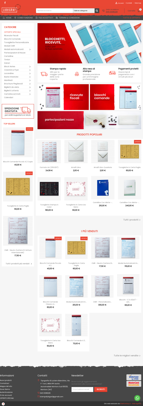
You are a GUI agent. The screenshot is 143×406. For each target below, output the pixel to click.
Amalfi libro (76, 167)
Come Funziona (25, 17)
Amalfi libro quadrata (103, 167)
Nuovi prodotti (6, 380)
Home (8, 17)
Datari (7, 63)
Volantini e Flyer (11, 70)
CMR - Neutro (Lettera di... (102, 263)
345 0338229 (112, 11)
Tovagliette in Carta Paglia (18, 206)
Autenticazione (6, 392)
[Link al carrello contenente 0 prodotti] (134, 10)
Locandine (9, 73)
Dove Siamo (5, 389)
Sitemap (138, 3)
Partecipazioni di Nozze (14, 53)
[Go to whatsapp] (137, 398)
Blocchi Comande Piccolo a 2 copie (18, 161)
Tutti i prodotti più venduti (19, 263)
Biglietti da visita (11, 87)
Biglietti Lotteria (11, 90)
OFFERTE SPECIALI (12, 32)
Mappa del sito (6, 386)
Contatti (129, 3)
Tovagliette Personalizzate (16, 42)
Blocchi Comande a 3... (76, 340)
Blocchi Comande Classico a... (50, 303)
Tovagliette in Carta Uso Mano (76, 206)
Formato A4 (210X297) (49, 167)
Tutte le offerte (131, 17)
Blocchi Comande (12, 39)
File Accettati (45, 17)
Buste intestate (11, 77)
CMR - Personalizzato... (102, 302)
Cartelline (8, 56)
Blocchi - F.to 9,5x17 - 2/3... (128, 301)
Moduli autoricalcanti (14, 49)
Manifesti (8, 80)
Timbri (7, 59)
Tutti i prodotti (132, 219)
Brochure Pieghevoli (13, 84)
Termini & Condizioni (69, 17)
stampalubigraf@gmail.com (51, 396)
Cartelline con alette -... (103, 202)
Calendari (8, 97)
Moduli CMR (9, 46)
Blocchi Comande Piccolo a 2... (50, 264)
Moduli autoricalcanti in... (128, 263)
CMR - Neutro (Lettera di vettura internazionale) (17, 251)
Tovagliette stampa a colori (49, 206)
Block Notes (9, 66)
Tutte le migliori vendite (127, 355)
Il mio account (6, 395)
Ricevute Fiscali (11, 35)
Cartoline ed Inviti (12, 94)
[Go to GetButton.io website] (137, 403)
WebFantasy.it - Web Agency (130, 404)
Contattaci (4, 383)
